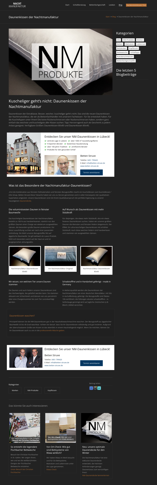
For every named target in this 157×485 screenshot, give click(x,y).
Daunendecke (25, 201)
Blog (120, 5)
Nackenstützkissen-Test (136, 5)
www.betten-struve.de (89, 166)
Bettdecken (121, 48)
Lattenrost (141, 44)
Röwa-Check (51, 469)
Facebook (91, 388)
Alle (118, 40)
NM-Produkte (128, 40)
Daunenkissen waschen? (22, 315)
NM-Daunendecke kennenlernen (95, 475)
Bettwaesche (122, 52)
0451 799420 (92, 160)
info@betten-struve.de (95, 163)
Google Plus (95, 388)
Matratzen (129, 44)
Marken (140, 40)
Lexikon (112, 5)
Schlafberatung (79, 5)
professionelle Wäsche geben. (52, 330)
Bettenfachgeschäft (97, 5)
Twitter (99, 388)
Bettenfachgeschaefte (126, 61)
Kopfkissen (133, 48)
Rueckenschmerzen (125, 56)
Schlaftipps (135, 52)
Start (67, 5)
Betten (119, 44)
